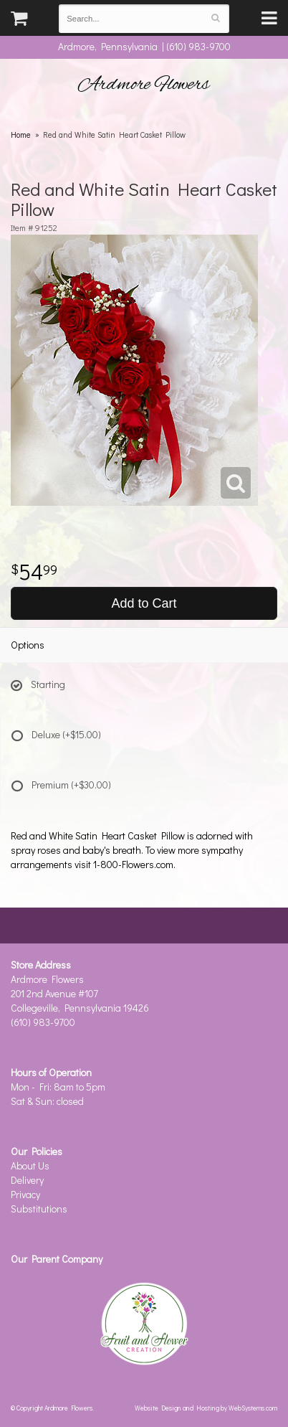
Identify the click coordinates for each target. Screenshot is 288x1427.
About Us (30, 1165)
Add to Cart (143, 603)
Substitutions (39, 1208)
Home (21, 134)
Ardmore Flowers (144, 84)
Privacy (25, 1194)
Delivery (27, 1180)
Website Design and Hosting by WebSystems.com (206, 1407)
